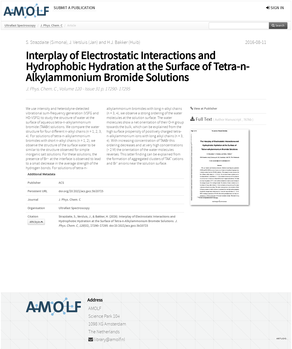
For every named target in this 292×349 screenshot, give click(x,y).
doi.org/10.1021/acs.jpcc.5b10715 (81, 191)
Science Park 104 (104, 316)
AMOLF (94, 308)
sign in (275, 7)
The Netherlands (104, 332)
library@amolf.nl (106, 339)
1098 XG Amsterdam (107, 324)
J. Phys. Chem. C (51, 25)
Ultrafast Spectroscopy (20, 25)
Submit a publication (74, 7)
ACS (61, 183)
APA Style (36, 221)
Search (278, 25)
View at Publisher (203, 108)
